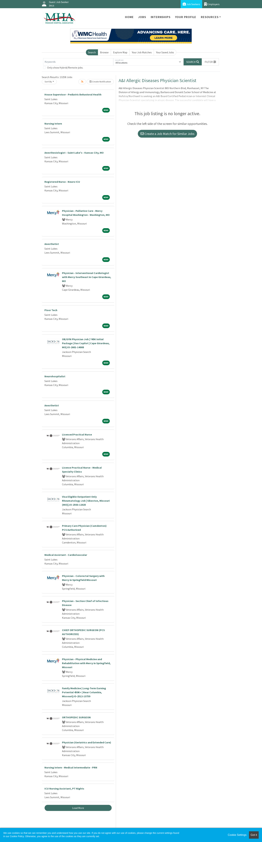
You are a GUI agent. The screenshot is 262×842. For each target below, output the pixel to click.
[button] (210, 62)
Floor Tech (50, 310)
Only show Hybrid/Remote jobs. (65, 67)
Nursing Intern (53, 123)
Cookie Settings (237, 834)
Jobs (142, 17)
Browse (104, 52)
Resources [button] (209, 17)
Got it (254, 834)
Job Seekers (191, 4)
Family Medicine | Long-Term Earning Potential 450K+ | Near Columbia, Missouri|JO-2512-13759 (84, 692)
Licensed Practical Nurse (77, 434)
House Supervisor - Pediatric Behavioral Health (72, 94)
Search (92, 52)
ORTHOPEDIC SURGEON (76, 717)
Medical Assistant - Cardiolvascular (65, 554)
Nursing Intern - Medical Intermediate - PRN (70, 767)
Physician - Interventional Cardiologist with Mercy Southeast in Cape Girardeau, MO (86, 277)
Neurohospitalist (54, 376)
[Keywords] (78, 62)
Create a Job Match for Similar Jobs (167, 134)
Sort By (48, 81)
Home (129, 17)
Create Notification (100, 81)
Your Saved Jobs (165, 52)
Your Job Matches (142, 52)
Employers (212, 4)
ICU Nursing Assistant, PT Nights (64, 788)
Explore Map (120, 52)
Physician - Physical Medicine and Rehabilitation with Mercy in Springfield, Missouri (86, 663)
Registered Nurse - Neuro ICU (62, 181)
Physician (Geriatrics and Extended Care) (86, 742)
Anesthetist (51, 244)
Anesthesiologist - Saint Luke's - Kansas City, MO (74, 152)
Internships (160, 17)
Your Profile (185, 17)
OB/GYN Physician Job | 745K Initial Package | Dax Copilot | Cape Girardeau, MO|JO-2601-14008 (86, 343)
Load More (78, 808)
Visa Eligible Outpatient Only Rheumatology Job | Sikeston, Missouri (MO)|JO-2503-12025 (86, 500)
